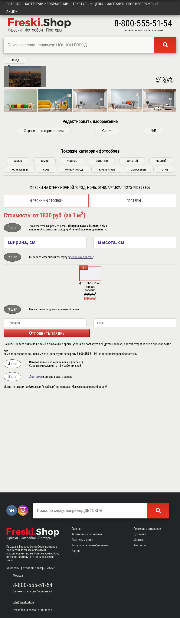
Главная (13, 4)
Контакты (140, 545)
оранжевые (139, 264)
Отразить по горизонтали (43, 225)
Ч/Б (153, 225)
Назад (15, 60)
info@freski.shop (23, 602)
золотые (102, 255)
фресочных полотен (80, 351)
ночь (46, 264)
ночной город (74, 264)
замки (44, 255)
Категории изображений (46, 4)
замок (18, 255)
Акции (12, 11)
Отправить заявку (46, 427)
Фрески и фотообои (46, 295)
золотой (132, 255)
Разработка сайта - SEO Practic (32, 610)
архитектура (106, 264)
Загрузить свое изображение (133, 4)
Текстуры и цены (88, 4)
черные (72, 255)
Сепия (107, 225)
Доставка (35, 471)
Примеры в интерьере (147, 528)
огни (165, 264)
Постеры (134, 295)
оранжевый (20, 264)
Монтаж (139, 539)
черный (161, 255)
